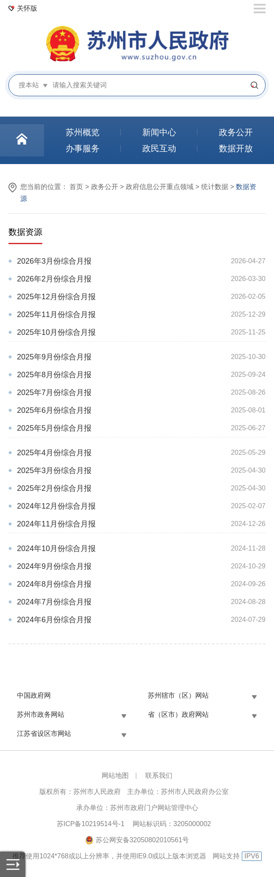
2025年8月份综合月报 (54, 374)
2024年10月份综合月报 (56, 548)
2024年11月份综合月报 (56, 524)
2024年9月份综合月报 (54, 566)
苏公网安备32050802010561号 (142, 840)
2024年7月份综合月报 (54, 602)
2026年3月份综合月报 (54, 261)
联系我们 (158, 775)
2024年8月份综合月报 (54, 584)
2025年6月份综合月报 (54, 410)
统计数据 (214, 186)
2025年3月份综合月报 (54, 470)
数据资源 (25, 232)
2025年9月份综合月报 (54, 357)
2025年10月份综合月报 (56, 332)
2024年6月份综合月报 (54, 619)
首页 (76, 186)
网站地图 (115, 775)
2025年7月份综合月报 (54, 392)
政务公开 (104, 186)
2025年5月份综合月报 (54, 428)
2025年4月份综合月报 (54, 452)
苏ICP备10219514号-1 (91, 823)
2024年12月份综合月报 (56, 506)
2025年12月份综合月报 (56, 296)
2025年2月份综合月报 (54, 488)
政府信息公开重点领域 (160, 186)
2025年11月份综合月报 (56, 314)
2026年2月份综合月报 (54, 279)
